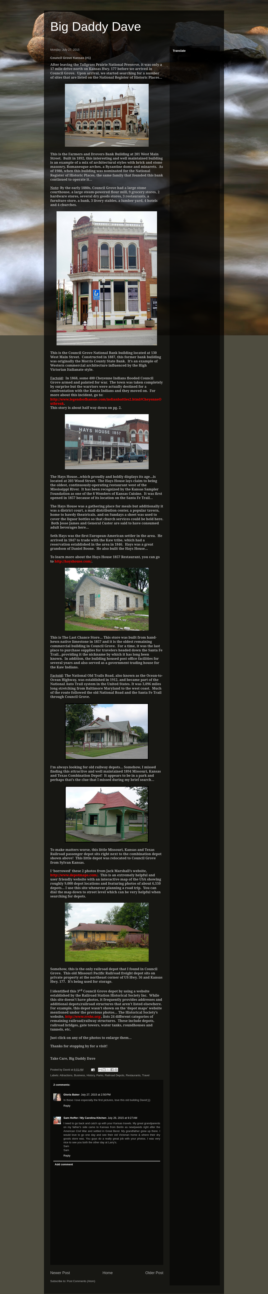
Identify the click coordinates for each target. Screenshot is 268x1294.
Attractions (66, 1075)
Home (108, 1273)
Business (79, 1075)
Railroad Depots (114, 1075)
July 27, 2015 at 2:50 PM (96, 1094)
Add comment (64, 1164)
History (90, 1075)
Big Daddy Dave (95, 26)
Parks (99, 1075)
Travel (145, 1075)
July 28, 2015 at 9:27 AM (122, 1117)
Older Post (154, 1273)
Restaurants (133, 1075)
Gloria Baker (71, 1094)
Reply (66, 1105)
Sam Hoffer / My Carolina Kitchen (84, 1117)
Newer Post (60, 1273)
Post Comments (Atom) (81, 1281)
